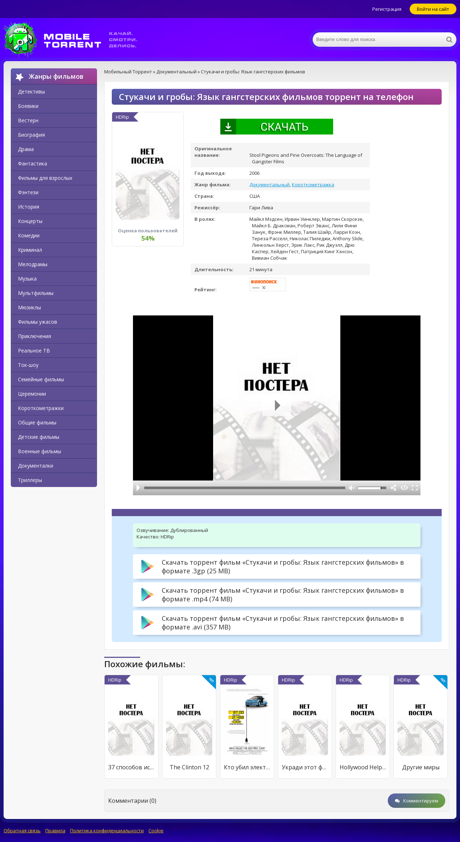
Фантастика (32, 163)
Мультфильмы (36, 293)
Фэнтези (28, 192)
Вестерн (28, 120)
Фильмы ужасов (37, 321)
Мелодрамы (32, 264)
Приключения (34, 336)
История (28, 206)
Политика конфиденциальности (107, 830)
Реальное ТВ (34, 350)
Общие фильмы (37, 422)
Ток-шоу (28, 364)
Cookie (156, 830)
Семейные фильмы (41, 379)
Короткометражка (313, 184)
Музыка (27, 278)
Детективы (31, 91)
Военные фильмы (39, 451)
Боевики (28, 106)
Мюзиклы (29, 307)
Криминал (30, 249)
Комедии (29, 235)
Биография (31, 134)
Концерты (30, 221)
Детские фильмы (38, 436)
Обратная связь (22, 830)
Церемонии (32, 393)
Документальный (269, 184)
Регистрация (386, 9)
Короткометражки (41, 408)
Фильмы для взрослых (45, 177)
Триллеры (30, 480)
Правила (55, 830)
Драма (26, 149)
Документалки (35, 465)
